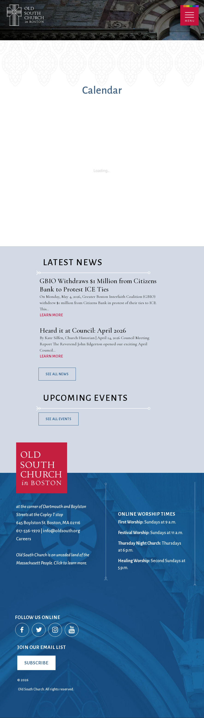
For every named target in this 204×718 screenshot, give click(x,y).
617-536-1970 (28, 530)
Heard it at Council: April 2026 (83, 330)
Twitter (39, 630)
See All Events (58, 419)
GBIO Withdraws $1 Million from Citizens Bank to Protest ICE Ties (98, 285)
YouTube (72, 630)
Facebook (22, 630)
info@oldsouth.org (61, 530)
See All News (57, 374)
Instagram (55, 630)
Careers (23, 538)
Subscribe (36, 662)
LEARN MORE (51, 315)
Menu (189, 15)
